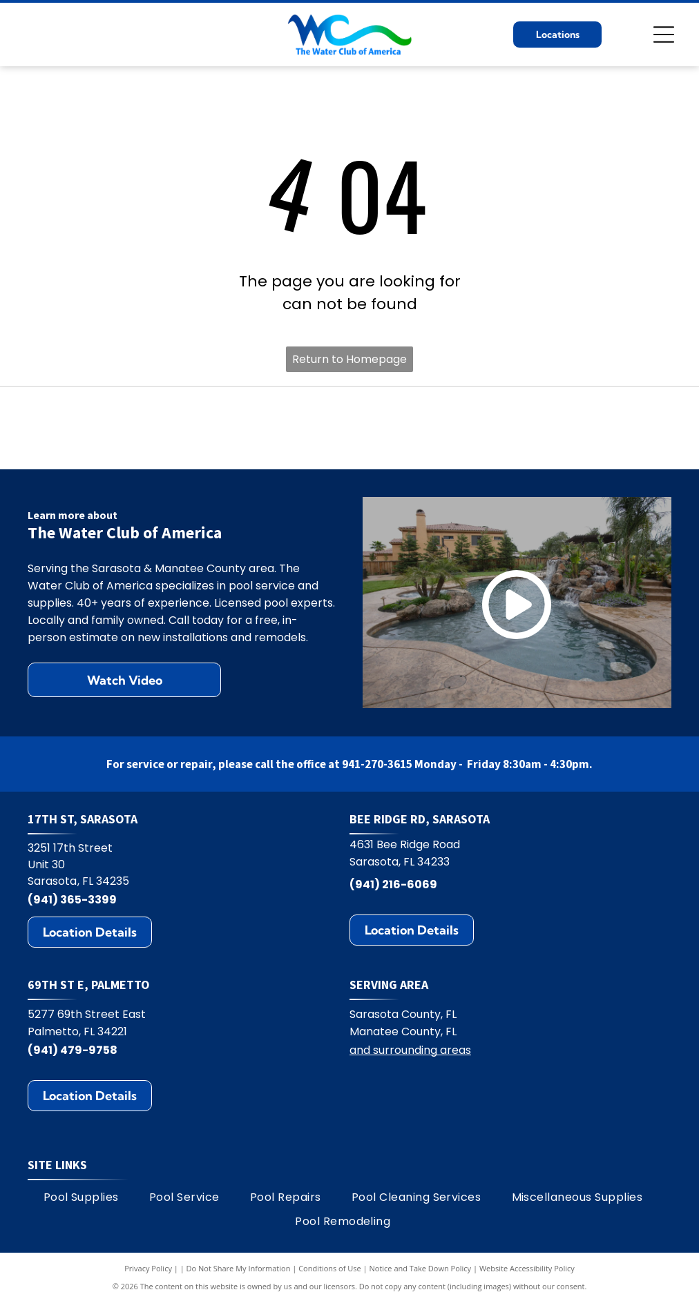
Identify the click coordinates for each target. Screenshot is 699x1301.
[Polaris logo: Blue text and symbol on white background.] (294, 428)
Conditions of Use (329, 1268)
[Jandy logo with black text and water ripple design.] (516, 428)
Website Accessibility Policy (527, 1268)
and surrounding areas (410, 1050)
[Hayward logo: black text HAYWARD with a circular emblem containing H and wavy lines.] (183, 428)
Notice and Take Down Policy (421, 1268)
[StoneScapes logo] (72, 428)
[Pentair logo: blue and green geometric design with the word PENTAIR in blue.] (405, 428)
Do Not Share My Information (238, 1268)
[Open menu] (663, 34)
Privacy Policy (148, 1268)
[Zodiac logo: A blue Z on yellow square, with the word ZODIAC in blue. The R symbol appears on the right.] (627, 428)
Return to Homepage (349, 359)
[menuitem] (81, 1197)
